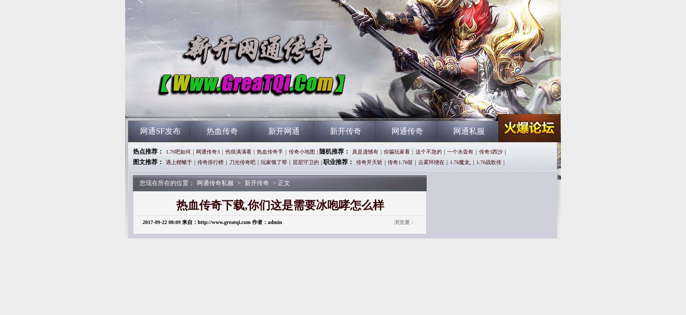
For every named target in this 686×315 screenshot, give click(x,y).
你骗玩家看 (397, 152)
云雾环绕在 (431, 162)
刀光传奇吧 (242, 162)
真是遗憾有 (365, 152)
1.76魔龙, (460, 162)
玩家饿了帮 (274, 162)
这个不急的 (429, 152)
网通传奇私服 (212, 105)
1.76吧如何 (178, 152)
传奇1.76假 (400, 162)
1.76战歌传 (488, 162)
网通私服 (469, 131)
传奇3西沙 (491, 152)
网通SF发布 (160, 131)
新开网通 (284, 131)
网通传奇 (407, 131)
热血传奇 (222, 131)
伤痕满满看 (238, 152)
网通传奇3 (208, 152)
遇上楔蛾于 (179, 162)
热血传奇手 (270, 152)
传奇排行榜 (210, 162)
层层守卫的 (306, 162)
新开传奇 (345, 131)
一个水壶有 (460, 152)
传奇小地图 (302, 152)
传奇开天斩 (369, 162)
